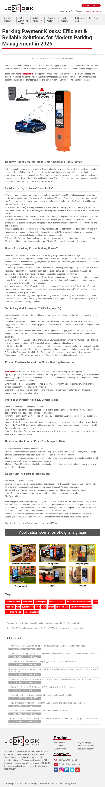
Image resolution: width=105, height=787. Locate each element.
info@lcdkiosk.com (93, 11)
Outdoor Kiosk (60, 749)
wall (18, 607)
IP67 (44, 607)
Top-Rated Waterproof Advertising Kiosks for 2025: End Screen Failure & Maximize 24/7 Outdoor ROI (53, 679)
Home (62, 11)
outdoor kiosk (28, 607)
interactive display (57, 602)
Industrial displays (86, 749)
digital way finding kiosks (81, 607)
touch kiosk (27, 602)
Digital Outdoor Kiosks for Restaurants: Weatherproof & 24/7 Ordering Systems (49, 623)
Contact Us (81, 11)
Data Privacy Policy (67, 783)
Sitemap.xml (53, 783)
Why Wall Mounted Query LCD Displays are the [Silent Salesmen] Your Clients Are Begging (48, 646)
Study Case (93, 18)
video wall (10, 607)
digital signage (41, 602)
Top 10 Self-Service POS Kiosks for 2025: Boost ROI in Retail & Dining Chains (43, 687)
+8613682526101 (69, 760)
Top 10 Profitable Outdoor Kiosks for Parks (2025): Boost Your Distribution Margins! (47, 628)
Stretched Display (61, 742)
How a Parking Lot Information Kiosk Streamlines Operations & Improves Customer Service (49, 703)
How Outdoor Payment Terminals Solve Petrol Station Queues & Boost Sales (43, 695)
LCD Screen (58, 746)
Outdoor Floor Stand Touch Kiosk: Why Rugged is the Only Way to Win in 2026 (43, 661)
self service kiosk (13, 602)
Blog (73, 11)
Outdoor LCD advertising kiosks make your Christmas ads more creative (41, 711)
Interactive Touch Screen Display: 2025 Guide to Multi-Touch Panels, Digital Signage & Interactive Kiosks (56, 718)
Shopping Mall (62, 607)
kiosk (95, 602)
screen (51, 607)
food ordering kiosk (14, 612)
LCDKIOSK (26, 783)
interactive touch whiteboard (79, 602)
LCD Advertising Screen (23, 21)
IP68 (38, 607)
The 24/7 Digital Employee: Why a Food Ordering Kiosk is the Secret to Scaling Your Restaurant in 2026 (54, 654)
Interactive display (86, 746)
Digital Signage (84, 742)
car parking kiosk (31, 612)
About (68, 11)
